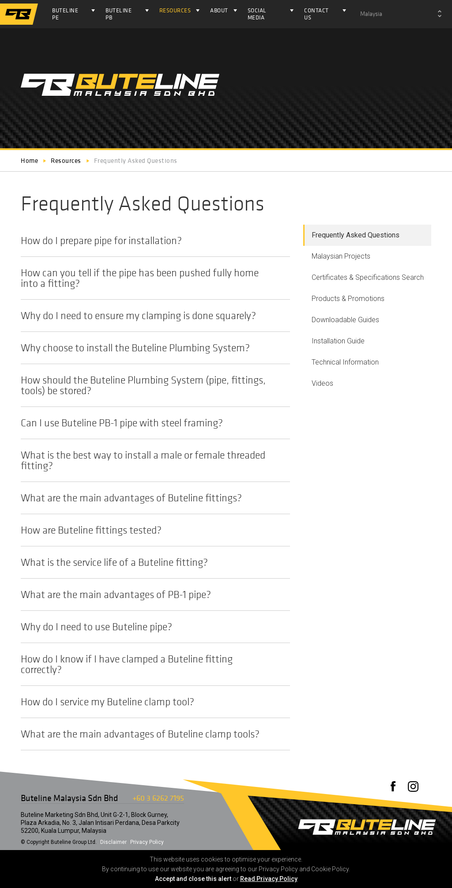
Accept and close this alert (193, 878)
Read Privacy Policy (269, 878)
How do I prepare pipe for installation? (151, 240)
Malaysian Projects (341, 256)
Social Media (257, 14)
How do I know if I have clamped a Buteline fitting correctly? (151, 664)
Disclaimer (113, 842)
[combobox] (401, 14)
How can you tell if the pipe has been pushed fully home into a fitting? (151, 278)
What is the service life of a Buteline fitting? (151, 562)
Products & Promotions (348, 298)
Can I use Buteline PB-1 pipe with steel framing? (151, 423)
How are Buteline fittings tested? (151, 530)
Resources (175, 10)
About (219, 10)
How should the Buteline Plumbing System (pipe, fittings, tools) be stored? (151, 385)
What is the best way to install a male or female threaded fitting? (151, 460)
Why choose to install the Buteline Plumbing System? (151, 347)
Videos (322, 383)
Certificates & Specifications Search (368, 277)
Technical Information (345, 362)
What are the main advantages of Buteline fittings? (151, 498)
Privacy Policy (147, 842)
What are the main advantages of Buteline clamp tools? (151, 734)
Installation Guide (338, 341)
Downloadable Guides (345, 320)
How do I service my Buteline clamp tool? (151, 701)
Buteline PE (65, 14)
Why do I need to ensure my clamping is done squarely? (151, 315)
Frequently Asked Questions (355, 235)
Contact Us (316, 14)
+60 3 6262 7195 (158, 798)
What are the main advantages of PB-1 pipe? (151, 594)
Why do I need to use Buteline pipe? (151, 626)
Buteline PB (118, 14)
